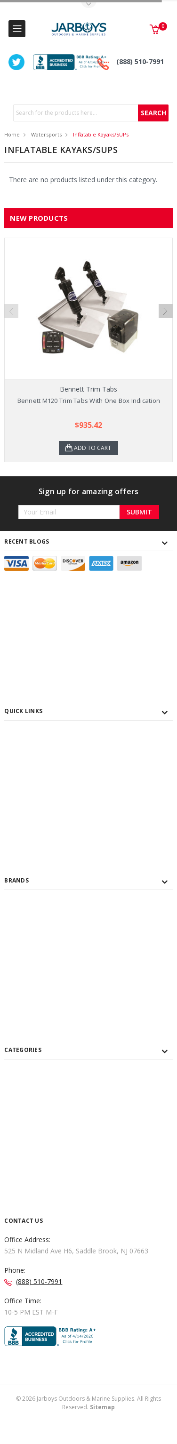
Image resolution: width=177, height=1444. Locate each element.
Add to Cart (92, 448)
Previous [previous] (11, 311)
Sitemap (102, 1407)
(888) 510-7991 (140, 61)
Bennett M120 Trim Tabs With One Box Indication (89, 400)
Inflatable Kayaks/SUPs (101, 134)
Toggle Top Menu (88, 4)
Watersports (46, 134)
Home (12, 134)
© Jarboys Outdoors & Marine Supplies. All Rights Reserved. (88, 1403)
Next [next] (166, 311)
